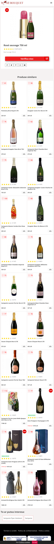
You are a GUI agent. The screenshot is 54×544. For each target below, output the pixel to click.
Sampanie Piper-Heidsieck (13, 518)
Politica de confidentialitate (27, 531)
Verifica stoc (35, 59)
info (24, 115)
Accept (34, 542)
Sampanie (28, 518)
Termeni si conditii (10, 531)
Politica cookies (44, 531)
